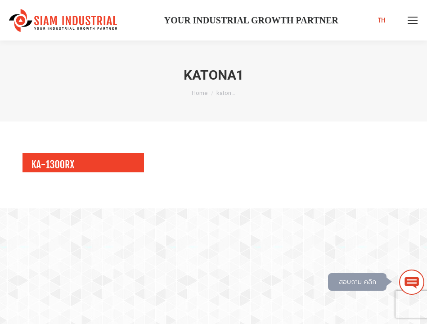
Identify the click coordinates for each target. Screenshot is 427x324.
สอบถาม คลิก (357, 282)
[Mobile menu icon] (412, 20)
